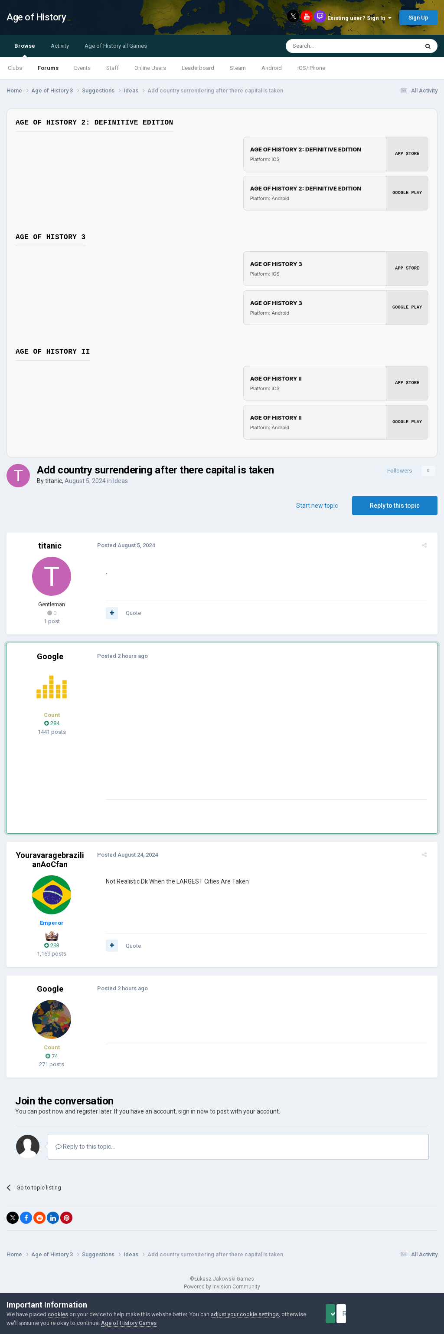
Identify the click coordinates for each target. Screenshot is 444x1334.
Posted (122, 545)
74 (52, 1056)
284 (51, 723)
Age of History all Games (116, 46)
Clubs (15, 68)
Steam (238, 68)
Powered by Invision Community (222, 1287)
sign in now (193, 1111)
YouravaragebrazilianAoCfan (50, 860)
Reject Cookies (407, 1313)
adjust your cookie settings (245, 1314)
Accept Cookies (342, 1313)
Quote (129, 613)
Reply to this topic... (85, 1146)
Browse (24, 50)
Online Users (150, 68)
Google (50, 656)
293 (51, 945)
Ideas (120, 480)
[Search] (331, 46)
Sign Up (418, 17)
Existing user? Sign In (359, 18)
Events (82, 68)
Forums (48, 68)
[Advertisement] (203, 738)
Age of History (36, 17)
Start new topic (317, 505)
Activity (60, 46)
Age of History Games (155, 1323)
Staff (112, 68)
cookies (58, 1314)
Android (271, 68)
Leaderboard (198, 68)
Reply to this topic (395, 505)
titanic (53, 480)
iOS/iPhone (311, 68)
